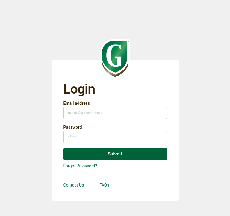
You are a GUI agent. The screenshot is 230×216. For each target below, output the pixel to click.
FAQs (104, 185)
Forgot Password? (80, 166)
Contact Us (73, 185)
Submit (115, 154)
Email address (76, 103)
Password (72, 127)
